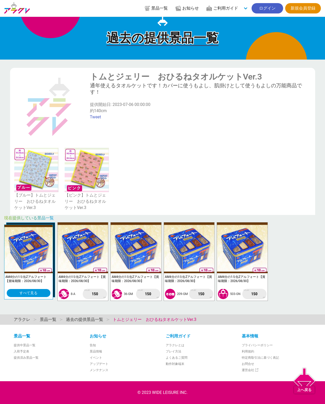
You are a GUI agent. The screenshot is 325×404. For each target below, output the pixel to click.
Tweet (95, 116)
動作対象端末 (175, 364)
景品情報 (96, 351)
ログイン (267, 8)
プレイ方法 (173, 351)
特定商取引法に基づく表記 (260, 357)
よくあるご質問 (176, 357)
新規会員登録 (303, 8)
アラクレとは (175, 345)
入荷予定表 (21, 351)
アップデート (99, 364)
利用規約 (248, 351)
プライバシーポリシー (257, 345)
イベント (96, 357)
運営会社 (250, 370)
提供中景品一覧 (24, 345)
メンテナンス (99, 370)
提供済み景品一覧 (26, 357)
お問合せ (248, 364)
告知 (93, 345)
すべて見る (28, 293)
